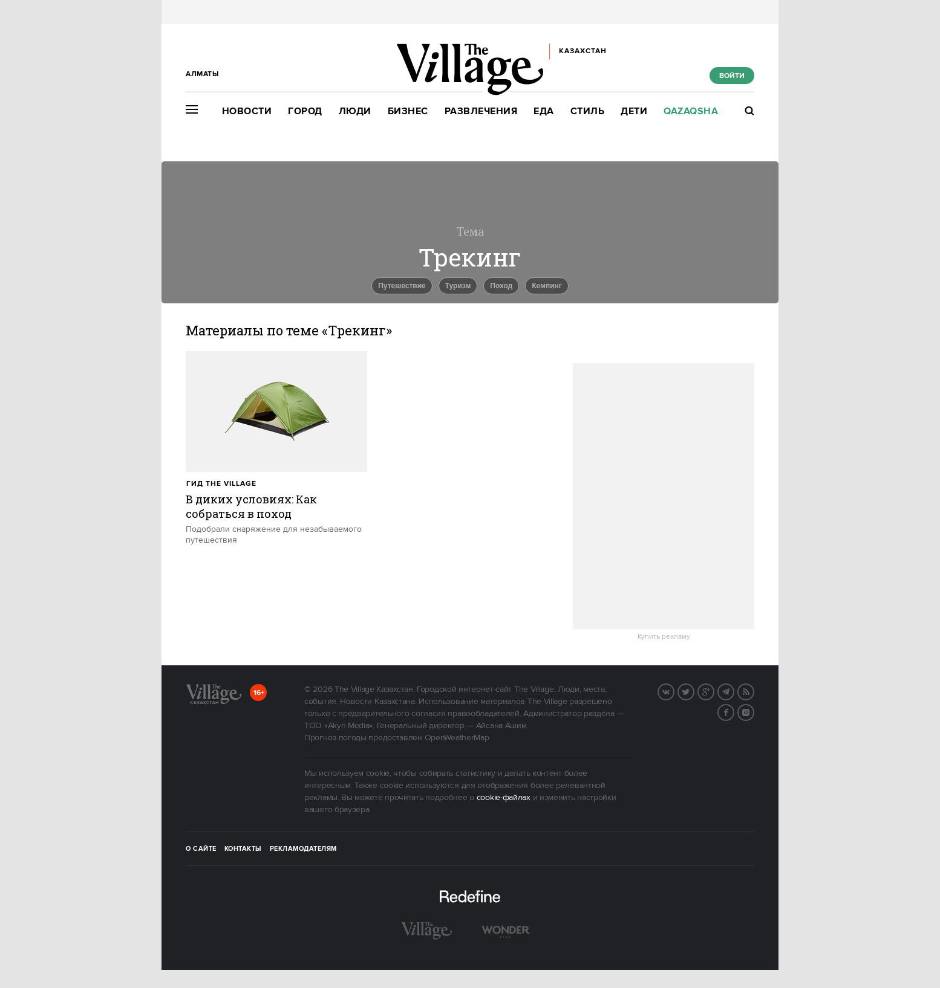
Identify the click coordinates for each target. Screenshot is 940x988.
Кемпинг (547, 286)
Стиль (587, 111)
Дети (634, 111)
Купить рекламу (664, 637)
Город (305, 111)
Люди (355, 111)
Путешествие (402, 286)
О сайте (201, 849)
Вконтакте (673, 690)
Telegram (733, 690)
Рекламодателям (303, 849)
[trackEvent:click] (276, 448)
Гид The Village (221, 483)
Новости (247, 111)
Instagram (753, 711)
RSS (753, 690)
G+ (713, 690)
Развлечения (481, 111)
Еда (544, 111)
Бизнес (408, 111)
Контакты (243, 849)
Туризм (458, 286)
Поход (501, 286)
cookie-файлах (503, 797)
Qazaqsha (691, 111)
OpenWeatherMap (457, 737)
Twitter (693, 690)
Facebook (733, 711)
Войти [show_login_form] (732, 75)
